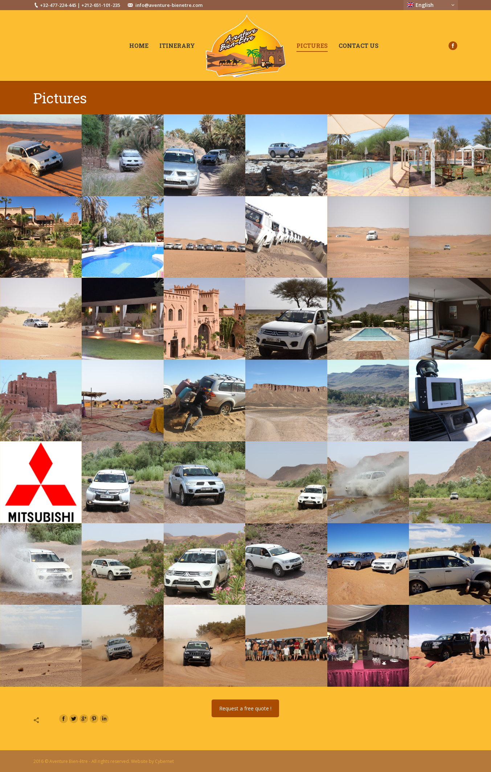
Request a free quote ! (245, 708)
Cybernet (164, 761)
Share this (44, 720)
